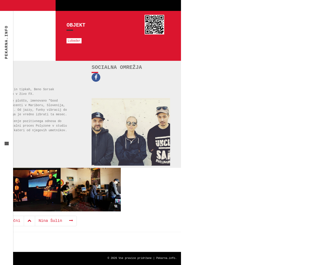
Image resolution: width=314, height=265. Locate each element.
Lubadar (17, 40)
